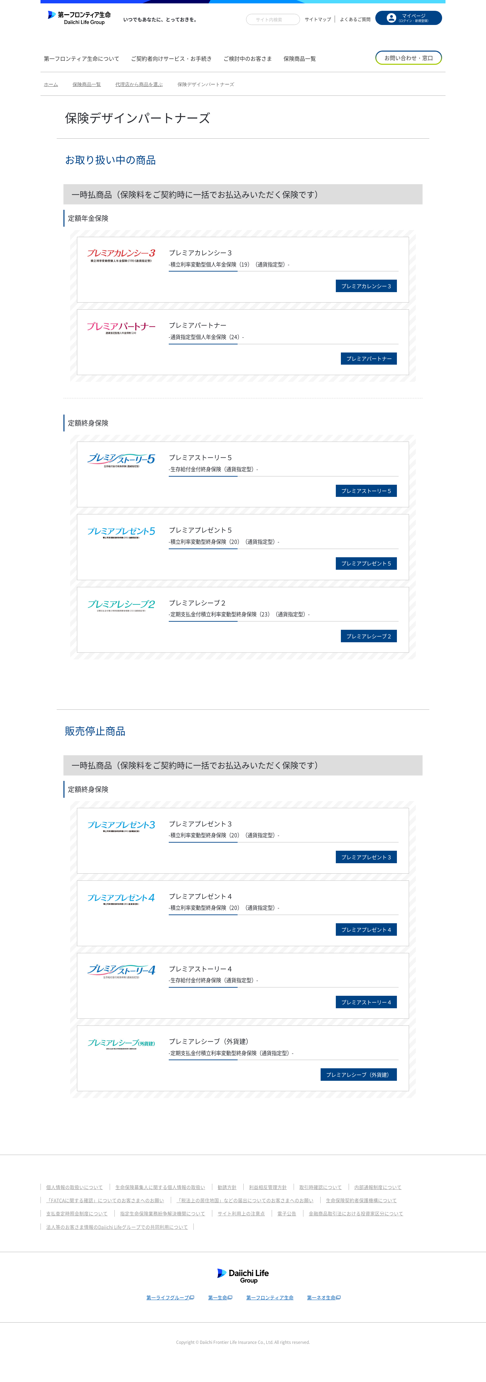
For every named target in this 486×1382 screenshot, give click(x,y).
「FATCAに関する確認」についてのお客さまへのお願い (109, 1219)
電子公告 (301, 1233)
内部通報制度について (397, 1206)
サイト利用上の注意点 (253, 1233)
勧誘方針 (238, 1206)
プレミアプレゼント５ (360, 570)
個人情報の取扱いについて (76, 1206)
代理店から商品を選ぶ (139, 84)
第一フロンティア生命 (270, 1316)
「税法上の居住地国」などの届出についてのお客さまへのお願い (258, 1219)
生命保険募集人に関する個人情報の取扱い (167, 1206)
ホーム (51, 84)
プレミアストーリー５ (360, 496)
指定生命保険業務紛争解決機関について (170, 1233)
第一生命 (216, 1316)
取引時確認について (336, 1206)
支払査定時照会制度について (79, 1233)
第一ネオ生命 (322, 1316)
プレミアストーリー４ (360, 1017)
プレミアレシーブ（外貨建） (351, 1092)
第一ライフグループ (165, 1316)
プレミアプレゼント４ (360, 943)
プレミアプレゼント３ (360, 868)
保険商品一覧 (87, 84)
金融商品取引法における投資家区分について (374, 1233)
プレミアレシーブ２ (363, 645)
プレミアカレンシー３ (360, 286)
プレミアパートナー (363, 361)
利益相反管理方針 (281, 1206)
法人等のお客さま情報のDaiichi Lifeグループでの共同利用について (122, 1246)
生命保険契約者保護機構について (383, 1219)
